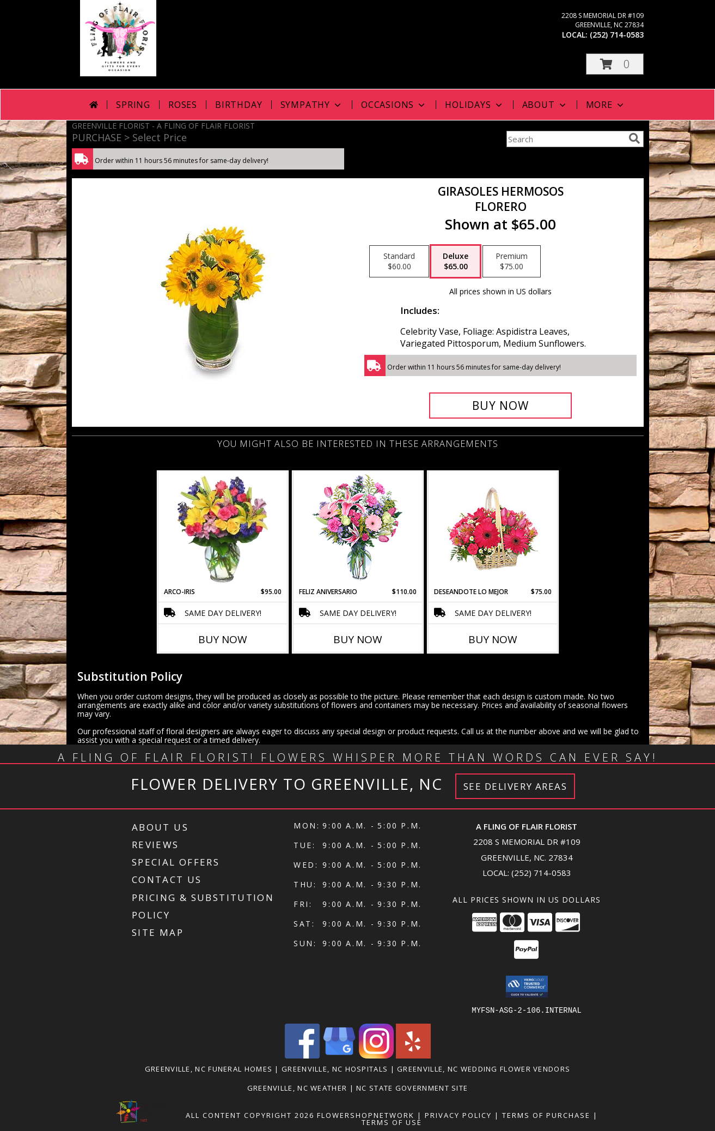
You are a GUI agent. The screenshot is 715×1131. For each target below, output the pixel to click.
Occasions (394, 105)
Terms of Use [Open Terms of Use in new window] (392, 1122)
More (606, 105)
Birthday (238, 105)
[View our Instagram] (376, 1055)
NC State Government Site (412, 1087)
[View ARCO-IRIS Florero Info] (222, 529)
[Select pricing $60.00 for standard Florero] (399, 261)
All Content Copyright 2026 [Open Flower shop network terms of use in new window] (250, 1115)
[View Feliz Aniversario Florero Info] (357, 529)
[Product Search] (565, 139)
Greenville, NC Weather (297, 1087)
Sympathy (311, 105)
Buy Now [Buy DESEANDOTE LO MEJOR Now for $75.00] (492, 639)
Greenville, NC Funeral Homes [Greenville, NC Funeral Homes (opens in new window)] (208, 1068)
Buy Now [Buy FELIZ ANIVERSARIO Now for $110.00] (357, 639)
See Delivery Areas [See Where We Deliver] (515, 786)
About (545, 105)
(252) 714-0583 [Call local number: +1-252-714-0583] (617, 34)
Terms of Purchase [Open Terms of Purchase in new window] (546, 1115)
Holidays (474, 105)
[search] (634, 138)
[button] (615, 64)
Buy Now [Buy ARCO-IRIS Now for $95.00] (222, 639)
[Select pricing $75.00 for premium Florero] (511, 261)
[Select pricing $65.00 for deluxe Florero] (455, 261)
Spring (133, 105)
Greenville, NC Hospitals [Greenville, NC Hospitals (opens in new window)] (335, 1068)
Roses (182, 105)
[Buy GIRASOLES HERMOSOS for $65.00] (500, 405)
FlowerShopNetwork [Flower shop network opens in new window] (365, 1115)
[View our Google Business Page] (339, 1055)
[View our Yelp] (413, 1055)
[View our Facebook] (302, 1055)
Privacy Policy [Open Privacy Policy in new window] (458, 1115)
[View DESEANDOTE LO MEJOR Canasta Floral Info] (492, 529)
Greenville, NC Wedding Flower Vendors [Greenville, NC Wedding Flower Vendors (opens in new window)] (483, 1068)
